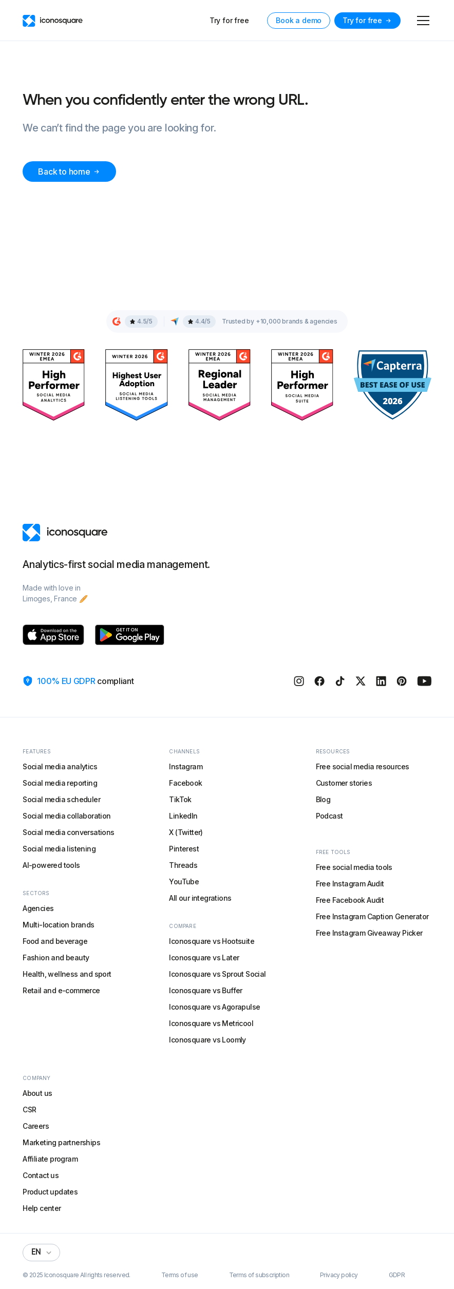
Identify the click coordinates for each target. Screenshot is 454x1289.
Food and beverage (55, 941)
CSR (29, 1109)
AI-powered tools (51, 865)
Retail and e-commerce (61, 990)
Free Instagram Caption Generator (372, 916)
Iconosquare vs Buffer (205, 990)
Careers (36, 1126)
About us (37, 1093)
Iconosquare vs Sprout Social (217, 974)
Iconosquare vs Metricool (211, 1023)
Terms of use (179, 1275)
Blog (323, 799)
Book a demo (298, 20)
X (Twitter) (185, 832)
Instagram (185, 766)
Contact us (41, 1175)
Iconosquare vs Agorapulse (214, 1006)
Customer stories (344, 783)
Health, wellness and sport (67, 974)
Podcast (329, 815)
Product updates (50, 1191)
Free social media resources (362, 766)
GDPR (397, 1275)
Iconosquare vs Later (204, 957)
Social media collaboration (66, 815)
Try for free (229, 20)
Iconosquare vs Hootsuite (211, 941)
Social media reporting (60, 783)
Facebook (185, 783)
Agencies (38, 908)
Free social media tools (354, 867)
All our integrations (200, 898)
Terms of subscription (259, 1275)
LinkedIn (183, 815)
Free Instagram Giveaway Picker (369, 932)
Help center (42, 1208)
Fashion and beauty (56, 957)
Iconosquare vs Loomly (207, 1039)
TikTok (180, 799)
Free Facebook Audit (350, 900)
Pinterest (184, 848)
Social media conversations (68, 832)
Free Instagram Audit (350, 883)
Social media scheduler (61, 799)
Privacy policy (339, 1275)
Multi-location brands (58, 924)
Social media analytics (60, 766)
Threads (183, 865)
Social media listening (59, 848)
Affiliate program (50, 1158)
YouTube (184, 881)
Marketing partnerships (61, 1142)
